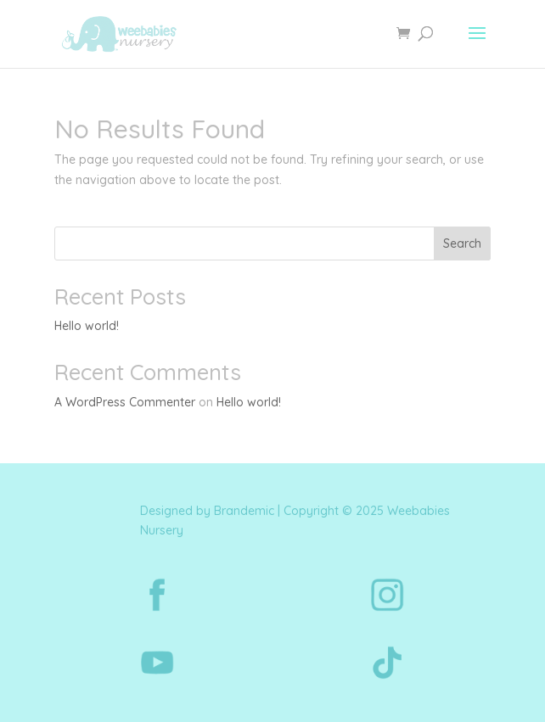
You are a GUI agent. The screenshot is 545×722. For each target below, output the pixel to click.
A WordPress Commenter (124, 402)
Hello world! (86, 325)
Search (462, 243)
